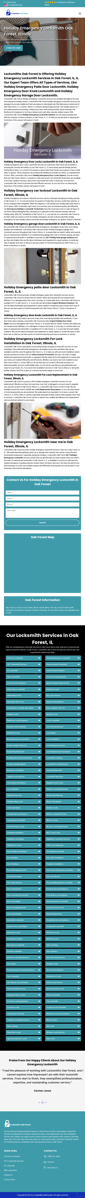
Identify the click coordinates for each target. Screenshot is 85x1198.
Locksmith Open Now (54, 777)
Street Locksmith (53, 995)
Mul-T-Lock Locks (53, 833)
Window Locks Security (55, 1032)
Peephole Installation (54, 864)
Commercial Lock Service (17, 814)
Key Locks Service (53, 695)
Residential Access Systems (57, 920)
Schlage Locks (52, 964)
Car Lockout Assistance (16, 783)
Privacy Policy (9, 1180)
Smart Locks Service (54, 982)
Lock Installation (52, 739)
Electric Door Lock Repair (17, 926)
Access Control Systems (16, 683)
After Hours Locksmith (16, 689)
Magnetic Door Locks (54, 783)
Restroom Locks (52, 933)
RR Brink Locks (52, 939)
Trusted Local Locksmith (56, 1007)
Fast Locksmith (13, 976)
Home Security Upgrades (56, 677)
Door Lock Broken (14, 889)
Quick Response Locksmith (57, 901)
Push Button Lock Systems (56, 895)
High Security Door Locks (17, 1039)
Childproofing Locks (15, 802)
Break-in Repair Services (17, 745)
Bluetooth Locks (13, 733)
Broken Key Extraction (15, 752)
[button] (39, 1102)
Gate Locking (12, 1026)
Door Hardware (13, 864)
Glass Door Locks (14, 1032)
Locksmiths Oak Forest (43, 1195)
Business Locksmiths (15, 770)
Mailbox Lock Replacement (57, 789)
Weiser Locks (51, 1020)
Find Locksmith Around (16, 989)
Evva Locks (11, 964)
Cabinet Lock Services (16, 777)
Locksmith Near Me (54, 770)
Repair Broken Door (54, 914)
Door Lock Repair (14, 901)
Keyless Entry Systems (55, 702)
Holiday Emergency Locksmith (58, 658)
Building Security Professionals (19, 758)
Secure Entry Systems (54, 970)
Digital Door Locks (14, 845)
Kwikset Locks (52, 714)
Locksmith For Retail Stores (57, 764)
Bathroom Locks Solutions (17, 720)
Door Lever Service (14, 883)
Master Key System (53, 802)
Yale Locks (50, 1039)
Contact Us (8, 1175)
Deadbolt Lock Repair (15, 839)
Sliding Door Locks (53, 976)
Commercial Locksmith (16, 820)
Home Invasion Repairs (55, 671)
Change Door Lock (14, 795)
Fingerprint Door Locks (16, 995)
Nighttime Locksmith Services (58, 839)
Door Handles (12, 858)
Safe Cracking (52, 945)
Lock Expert (51, 733)
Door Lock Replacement (16, 908)
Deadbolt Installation (15, 833)
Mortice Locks (52, 820)
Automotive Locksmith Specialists (20, 708)
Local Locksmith (52, 720)
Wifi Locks (50, 1026)
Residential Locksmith (55, 926)
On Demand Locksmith (55, 852)
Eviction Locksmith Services (18, 958)
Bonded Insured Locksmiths (18, 739)
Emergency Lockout (15, 939)
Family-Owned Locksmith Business (20, 970)
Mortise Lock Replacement (57, 827)
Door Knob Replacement (16, 870)
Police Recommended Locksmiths (59, 870)
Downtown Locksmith (15, 920)
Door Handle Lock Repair (17, 852)
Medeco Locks (52, 808)
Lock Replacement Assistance (58, 752)
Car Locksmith (12, 789)
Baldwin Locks (12, 714)
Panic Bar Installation (54, 858)
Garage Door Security (15, 1014)
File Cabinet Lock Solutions (17, 982)
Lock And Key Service (54, 727)
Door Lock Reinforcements (17, 895)
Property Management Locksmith (59, 883)
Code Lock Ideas (13, 808)
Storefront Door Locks (55, 989)
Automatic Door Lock (15, 702)
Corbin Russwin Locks (15, 827)
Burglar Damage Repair (16, 764)
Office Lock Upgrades (55, 845)
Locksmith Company (54, 758)
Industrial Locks (52, 689)
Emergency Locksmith (15, 945)
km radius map (42, 565)
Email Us (51, 1162)
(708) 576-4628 (13, 48)
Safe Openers (51, 951)
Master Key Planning (54, 795)
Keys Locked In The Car (55, 708)
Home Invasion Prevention (56, 664)
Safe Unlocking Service (55, 958)
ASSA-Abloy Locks (14, 695)
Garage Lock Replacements (18, 1020)
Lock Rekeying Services (55, 745)
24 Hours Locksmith (15, 658)
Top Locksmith (52, 1001)
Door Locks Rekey (14, 914)
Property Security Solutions (57, 889)
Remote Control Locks (55, 908)
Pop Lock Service (53, 876)
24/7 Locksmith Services (16, 664)
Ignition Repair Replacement (57, 683)
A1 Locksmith (12, 671)
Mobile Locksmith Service (56, 814)
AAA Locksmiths (13, 677)
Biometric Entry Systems (16, 727)
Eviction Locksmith (14, 951)
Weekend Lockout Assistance (58, 1014)
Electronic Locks (13, 933)
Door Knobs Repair (14, 876)
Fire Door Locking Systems (17, 1001)
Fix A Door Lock (13, 1007)
